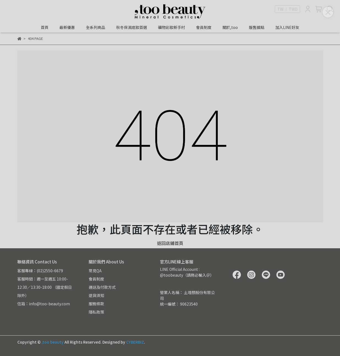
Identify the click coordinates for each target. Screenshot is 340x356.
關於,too (230, 27)
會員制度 (203, 27)
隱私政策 (96, 312)
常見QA (95, 270)
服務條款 (96, 303)
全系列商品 (95, 27)
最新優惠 (67, 27)
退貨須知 (96, 295)
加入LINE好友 (287, 27)
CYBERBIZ (135, 342)
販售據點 (256, 27)
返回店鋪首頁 (170, 243)
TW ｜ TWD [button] (287, 9)
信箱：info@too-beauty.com (43, 303)
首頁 (44, 27)
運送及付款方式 (102, 287)
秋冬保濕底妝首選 (131, 27)
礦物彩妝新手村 (171, 27)
